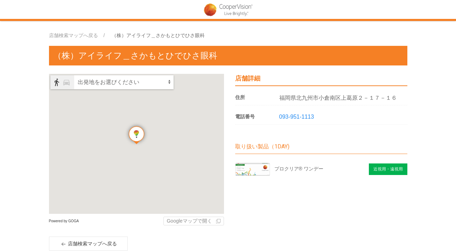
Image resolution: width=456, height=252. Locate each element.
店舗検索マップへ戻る (73, 35)
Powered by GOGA (64, 221)
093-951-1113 (296, 117)
